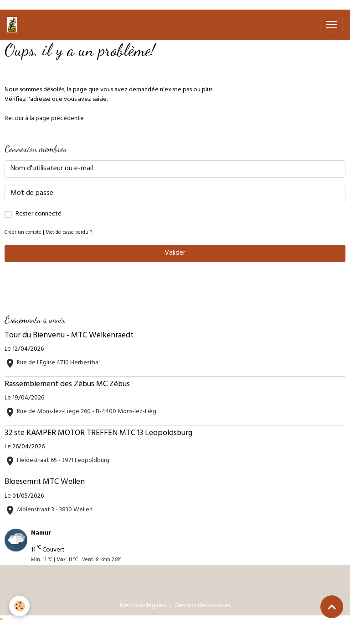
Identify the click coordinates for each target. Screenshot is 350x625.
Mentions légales (142, 606)
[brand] (14, 24)
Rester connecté (38, 214)
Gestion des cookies (203, 606)
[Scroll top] (331, 606)
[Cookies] (19, 606)
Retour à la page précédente (44, 119)
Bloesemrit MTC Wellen (45, 482)
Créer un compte (23, 233)
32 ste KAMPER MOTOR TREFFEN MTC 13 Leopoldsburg (98, 433)
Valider (175, 253)
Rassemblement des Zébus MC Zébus (67, 385)
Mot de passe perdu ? (69, 233)
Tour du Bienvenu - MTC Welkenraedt (69, 336)
